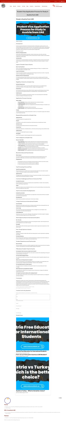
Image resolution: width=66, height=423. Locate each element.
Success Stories (37, 6)
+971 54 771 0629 (59, 6)
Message (17, 310)
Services (18, 6)
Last (17, 301)
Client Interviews (44, 6)
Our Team (23, 6)
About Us (14, 6)
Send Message (18, 314)
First (17, 298)
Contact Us (31, 6)
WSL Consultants (8, 421)
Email (17, 305)
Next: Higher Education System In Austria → (23, 290)
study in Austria (41, 49)
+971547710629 (8, 410)
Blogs (27, 6)
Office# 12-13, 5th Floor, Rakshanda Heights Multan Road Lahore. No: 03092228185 (19, 419)
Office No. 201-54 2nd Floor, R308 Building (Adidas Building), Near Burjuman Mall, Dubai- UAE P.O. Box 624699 (23, 408)
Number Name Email (19, 302)
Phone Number (19, 308)
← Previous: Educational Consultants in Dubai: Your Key (25, 288)
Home (11, 6)
